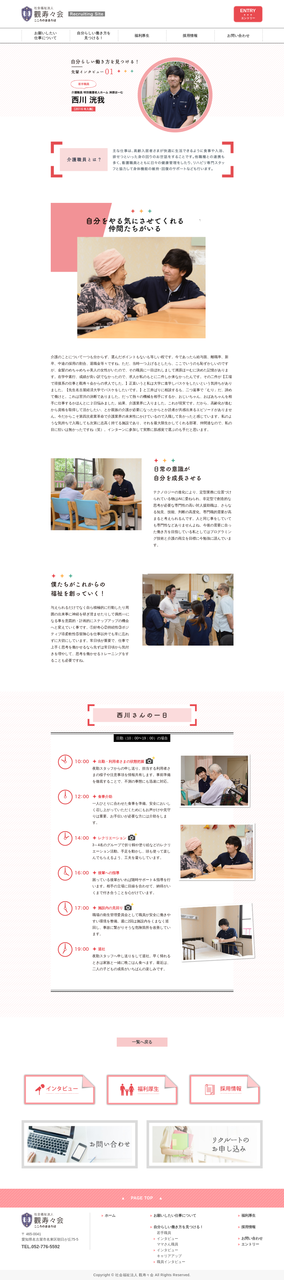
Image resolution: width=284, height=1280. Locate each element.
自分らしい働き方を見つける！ (94, 35)
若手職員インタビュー (167, 1236)
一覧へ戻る (142, 1042)
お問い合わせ (238, 36)
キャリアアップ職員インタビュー (171, 1259)
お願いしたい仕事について (45, 35)
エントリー (250, 1244)
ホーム (110, 1215)
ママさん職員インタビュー (167, 1247)
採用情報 (190, 36)
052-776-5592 (45, 1246)
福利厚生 (142, 36)
